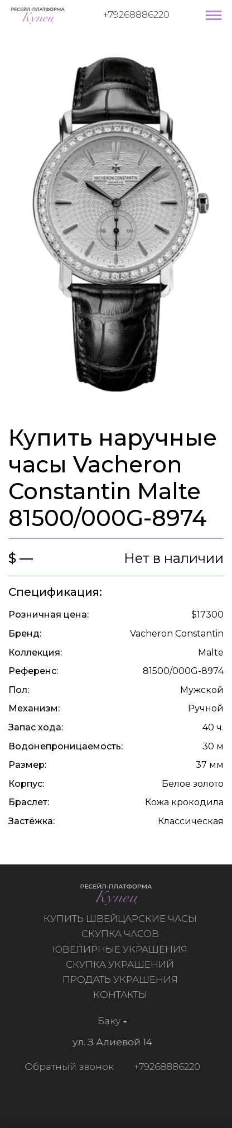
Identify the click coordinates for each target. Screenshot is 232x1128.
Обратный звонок (67, 1066)
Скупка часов (121, 933)
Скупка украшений (121, 964)
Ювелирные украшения (121, 949)
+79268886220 (136, 14)
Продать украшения (121, 979)
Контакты (121, 994)
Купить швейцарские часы (121, 918)
